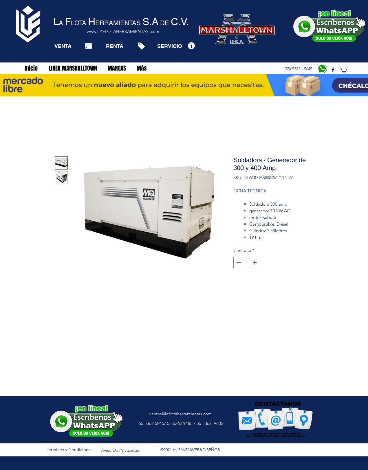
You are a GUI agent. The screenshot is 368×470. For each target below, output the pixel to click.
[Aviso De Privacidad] (120, 450)
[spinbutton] (246, 262)
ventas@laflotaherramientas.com (180, 413)
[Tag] (141, 46)
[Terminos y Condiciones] (69, 450)
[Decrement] (238, 262)
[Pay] (88, 46)
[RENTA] (114, 46)
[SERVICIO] (169, 46)
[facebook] (333, 70)
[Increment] (255, 262)
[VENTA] (63, 46)
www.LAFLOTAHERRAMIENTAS (118, 31)
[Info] (191, 45)
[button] (343, 70)
